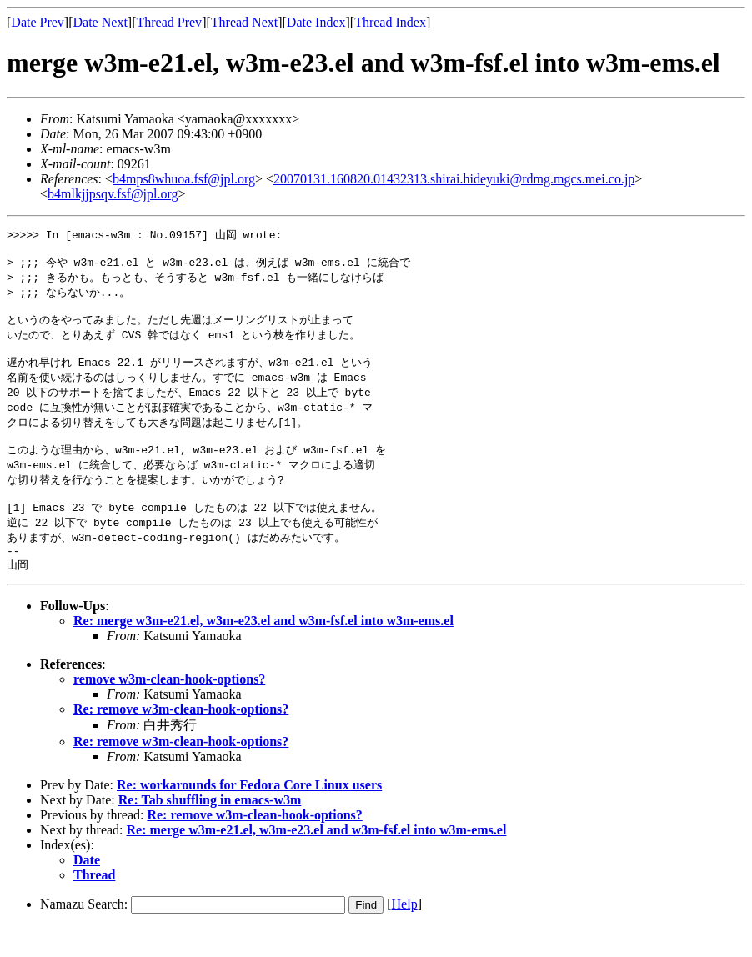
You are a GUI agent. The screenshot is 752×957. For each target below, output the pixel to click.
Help (405, 934)
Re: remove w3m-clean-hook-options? (180, 739)
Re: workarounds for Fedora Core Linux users (249, 815)
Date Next (100, 22)
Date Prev (37, 22)
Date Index (316, 22)
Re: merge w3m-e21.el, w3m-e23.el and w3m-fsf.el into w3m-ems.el (263, 651)
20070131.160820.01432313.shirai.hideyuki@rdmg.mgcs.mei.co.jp (453, 179)
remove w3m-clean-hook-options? (169, 709)
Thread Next (244, 22)
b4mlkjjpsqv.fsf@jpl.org (113, 194)
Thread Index (390, 22)
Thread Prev (169, 22)
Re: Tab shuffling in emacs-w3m (210, 830)
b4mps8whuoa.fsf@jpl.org (184, 179)
